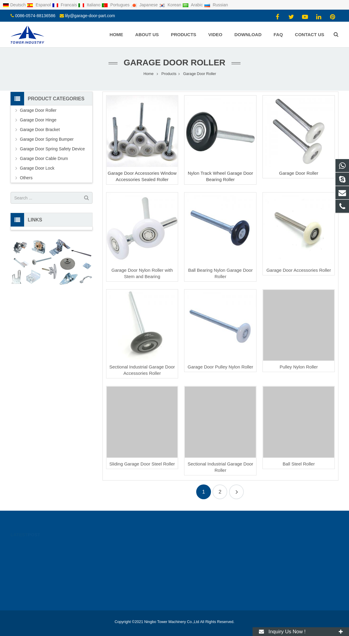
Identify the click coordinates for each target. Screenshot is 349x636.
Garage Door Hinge (38, 119)
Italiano (90, 4)
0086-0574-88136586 (35, 15)
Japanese (145, 4)
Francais (65, 4)
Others (26, 177)
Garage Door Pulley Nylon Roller (220, 366)
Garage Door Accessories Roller (298, 270)
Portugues (116, 4)
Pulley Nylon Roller (299, 366)
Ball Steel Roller (299, 463)
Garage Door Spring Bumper (47, 139)
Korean (170, 4)
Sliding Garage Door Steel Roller (142, 463)
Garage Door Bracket (40, 129)
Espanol (39, 4)
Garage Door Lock (37, 168)
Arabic (193, 4)
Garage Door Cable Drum (44, 158)
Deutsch (15, 4)
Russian (216, 4)
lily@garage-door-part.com (90, 15)
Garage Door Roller (174, 62)
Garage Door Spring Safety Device (52, 148)
